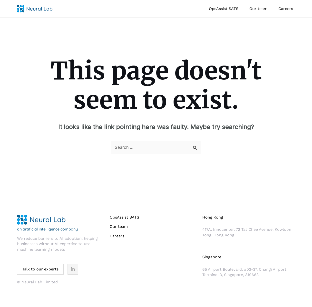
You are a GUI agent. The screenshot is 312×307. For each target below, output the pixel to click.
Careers (285, 8)
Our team (258, 8)
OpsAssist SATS (223, 8)
